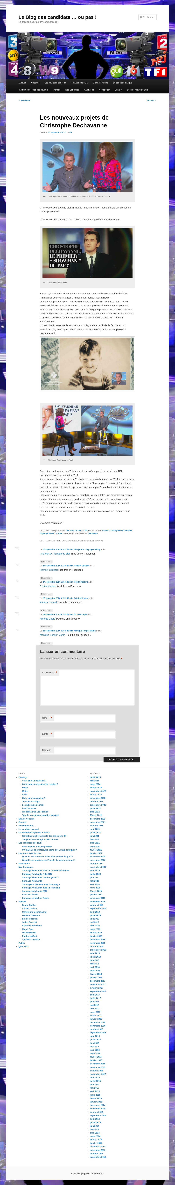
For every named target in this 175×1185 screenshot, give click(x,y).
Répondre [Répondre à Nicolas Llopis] (46, 626)
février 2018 (96, 974)
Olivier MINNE (29, 932)
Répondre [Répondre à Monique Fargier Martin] (46, 643)
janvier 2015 (96, 1102)
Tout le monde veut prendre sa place (40, 815)
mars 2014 (95, 1136)
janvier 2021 (96, 853)
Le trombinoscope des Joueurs (33, 90)
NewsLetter (104, 90)
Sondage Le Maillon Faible (35, 898)
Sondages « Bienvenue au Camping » (41, 884)
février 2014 (96, 1139)
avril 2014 (95, 1133)
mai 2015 (94, 1088)
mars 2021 (95, 846)
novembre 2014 (97, 1108)
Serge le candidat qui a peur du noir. (40, 839)
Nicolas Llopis (80, 614)
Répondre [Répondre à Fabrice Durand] (46, 610)
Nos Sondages (72, 90)
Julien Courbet (29, 922)
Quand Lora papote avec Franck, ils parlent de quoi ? (49, 860)
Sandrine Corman (31, 939)
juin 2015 (94, 1084)
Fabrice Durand (81, 598)
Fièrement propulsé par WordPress (87, 1173)
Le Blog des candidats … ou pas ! (58, 17)
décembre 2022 (97, 798)
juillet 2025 (95, 777)
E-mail (47, 734)
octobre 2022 (96, 801)
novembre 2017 (97, 984)
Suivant (152, 100)
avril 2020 (95, 884)
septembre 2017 (98, 991)
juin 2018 (94, 960)
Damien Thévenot (31, 915)
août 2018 (95, 953)
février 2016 (96, 1057)
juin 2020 (94, 877)
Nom (47, 718)
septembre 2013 (98, 1157)
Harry (25, 787)
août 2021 (95, 829)
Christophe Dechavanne (121, 530)
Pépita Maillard (81, 582)
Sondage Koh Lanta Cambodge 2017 (40, 877)
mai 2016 (94, 1046)
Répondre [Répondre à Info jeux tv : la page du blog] (46, 561)
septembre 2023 (98, 791)
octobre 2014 (96, 1112)
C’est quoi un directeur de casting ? (40, 784)
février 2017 (96, 1015)
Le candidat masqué (122, 83)
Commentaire (49, 672)
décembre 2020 (97, 856)
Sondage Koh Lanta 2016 (34, 891)
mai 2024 (94, 780)
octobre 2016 (96, 1029)
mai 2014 (94, 1129)
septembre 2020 (98, 867)
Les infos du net (73, 530)
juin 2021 (94, 836)
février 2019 (96, 932)
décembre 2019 (97, 898)
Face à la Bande (30, 894)
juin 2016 (94, 1043)
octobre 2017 (96, 988)
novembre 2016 (97, 1026)
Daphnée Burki (47, 533)
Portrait (56, 90)
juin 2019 (94, 919)
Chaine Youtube (100, 83)
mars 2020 (95, 888)
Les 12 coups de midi (33, 805)
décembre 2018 (97, 939)
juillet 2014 (95, 1122)
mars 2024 (95, 784)
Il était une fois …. (79, 83)
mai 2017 (94, 1005)
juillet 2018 (95, 957)
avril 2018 (95, 967)
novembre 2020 (97, 860)
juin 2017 (94, 1001)
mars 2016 (95, 1053)
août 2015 (95, 1077)
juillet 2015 (95, 1081)
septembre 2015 (98, 1074)
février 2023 (96, 794)
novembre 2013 (97, 1150)
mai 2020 (94, 881)
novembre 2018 (97, 943)
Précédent (24, 100)
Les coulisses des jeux (55, 83)
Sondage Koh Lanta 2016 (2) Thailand (41, 888)
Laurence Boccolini (32, 925)
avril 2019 (95, 925)
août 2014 (95, 1119)
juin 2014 (94, 1126)
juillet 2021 (95, 832)
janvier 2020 (96, 894)
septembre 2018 (98, 950)
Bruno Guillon (29, 905)
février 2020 (96, 891)
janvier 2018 (96, 977)
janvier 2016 (96, 1060)
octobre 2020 (96, 863)
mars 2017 (95, 1012)
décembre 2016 (97, 1022)
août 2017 (95, 995)
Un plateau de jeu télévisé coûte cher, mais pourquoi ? (49, 850)
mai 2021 (94, 839)
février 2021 (96, 850)
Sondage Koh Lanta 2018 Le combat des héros (45, 870)
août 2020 (95, 870)
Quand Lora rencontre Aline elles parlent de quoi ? (47, 856)
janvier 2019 (96, 936)
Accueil (22, 83)
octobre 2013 (96, 1153)
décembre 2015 (97, 1063)
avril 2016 (95, 1050)
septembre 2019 (98, 908)
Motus (25, 791)
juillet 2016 (95, 1039)
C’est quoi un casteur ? (34, 780)
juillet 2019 (95, 915)
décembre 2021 (97, 819)
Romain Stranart (81, 566)
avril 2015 (95, 1091)
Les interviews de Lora (137, 90)
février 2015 (96, 1098)
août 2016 (95, 1036)
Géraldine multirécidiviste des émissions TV (44, 836)
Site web (46, 750)
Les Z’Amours (29, 808)
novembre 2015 (97, 1067)
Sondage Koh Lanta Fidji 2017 (37, 874)
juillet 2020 (95, 874)
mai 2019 (94, 922)
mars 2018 (95, 970)
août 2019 (95, 912)
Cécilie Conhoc (29, 908)
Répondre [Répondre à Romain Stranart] (46, 578)
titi (70, 133)
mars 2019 (95, 929)
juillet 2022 (95, 808)
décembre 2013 (97, 1146)
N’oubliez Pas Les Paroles (35, 812)
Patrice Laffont (29, 936)
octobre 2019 (96, 905)
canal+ (105, 530)
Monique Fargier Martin (85, 631)
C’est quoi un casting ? (33, 798)
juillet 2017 (95, 998)
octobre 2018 (96, 946)
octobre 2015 (96, 1070)
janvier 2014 (96, 1143)
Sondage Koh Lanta (32, 881)
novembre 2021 (97, 822)
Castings (35, 83)
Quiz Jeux (89, 90)
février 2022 (96, 815)
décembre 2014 (97, 1105)
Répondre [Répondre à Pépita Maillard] (46, 594)
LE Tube (58, 533)
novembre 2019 (97, 901)
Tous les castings (31, 801)
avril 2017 (95, 1008)
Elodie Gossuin (30, 919)
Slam (24, 794)
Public (22, 943)
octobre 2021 (96, 825)
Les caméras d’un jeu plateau (37, 846)
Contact (118, 90)
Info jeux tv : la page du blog (87, 549)
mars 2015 (95, 1095)
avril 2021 (95, 843)
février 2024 (96, 787)
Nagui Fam (27, 929)
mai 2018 (94, 963)
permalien (93, 533)
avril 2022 (95, 812)
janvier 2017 (96, 1019)
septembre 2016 (98, 1032)
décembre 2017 (97, 981)
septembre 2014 (98, 1115)
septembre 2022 (98, 805)
